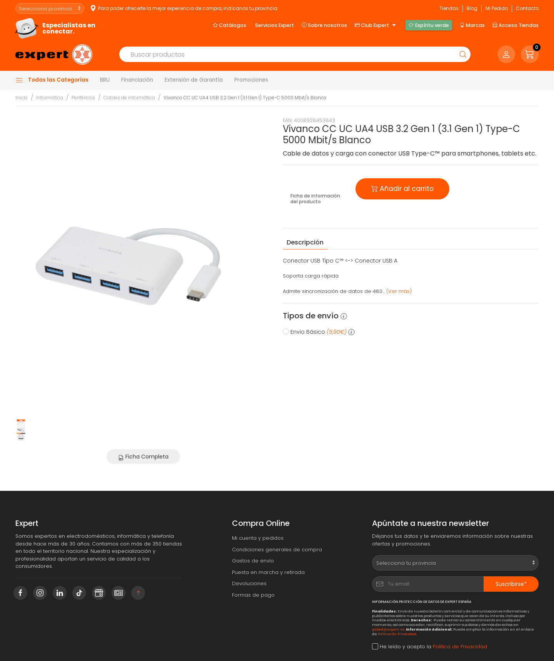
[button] (530, 54)
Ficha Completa (143, 456)
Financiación (137, 80)
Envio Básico (319, 332)
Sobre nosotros (324, 25)
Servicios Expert (274, 25)
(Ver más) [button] (399, 291)
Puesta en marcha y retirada (268, 572)
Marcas (472, 25)
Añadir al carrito (402, 188)
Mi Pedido (497, 8)
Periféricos (83, 97)
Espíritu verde (429, 25)
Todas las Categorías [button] (51, 80)
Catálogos (229, 25)
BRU (105, 80)
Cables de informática (129, 97)
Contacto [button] (527, 8)
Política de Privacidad (397, 633)
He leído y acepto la (429, 646)
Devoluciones (249, 583)
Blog (472, 8)
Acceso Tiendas (515, 25)
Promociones (251, 80)
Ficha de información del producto (315, 199)
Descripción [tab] (305, 242)
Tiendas (449, 8)
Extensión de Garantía (194, 80)
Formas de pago (253, 595)
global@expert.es (388, 629)
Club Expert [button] (376, 25)
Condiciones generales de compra (277, 549)
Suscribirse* (511, 584)
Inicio (21, 97)
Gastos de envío (253, 560)
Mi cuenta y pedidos (258, 538)
